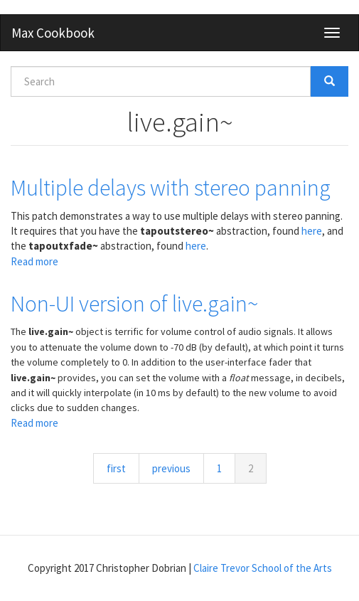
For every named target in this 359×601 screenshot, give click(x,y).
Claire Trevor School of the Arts (262, 568)
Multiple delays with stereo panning (171, 188)
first (116, 468)
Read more (34, 261)
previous (171, 468)
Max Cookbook (53, 32)
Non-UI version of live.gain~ (134, 303)
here (311, 231)
